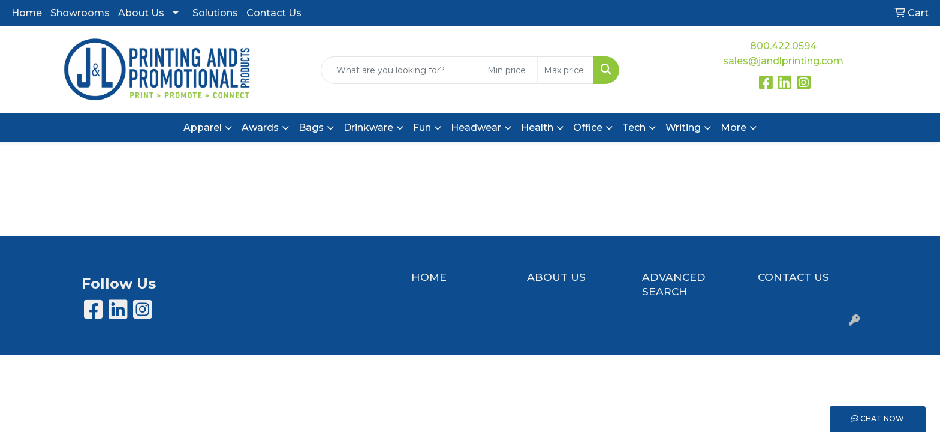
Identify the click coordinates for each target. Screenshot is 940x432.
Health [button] (537, 127)
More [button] (733, 127)
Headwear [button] (476, 127)
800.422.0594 (783, 46)
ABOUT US (556, 277)
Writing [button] (683, 127)
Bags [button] (311, 127)
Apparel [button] (202, 127)
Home (26, 13)
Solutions (215, 13)
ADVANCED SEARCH (674, 284)
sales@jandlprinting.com (783, 61)
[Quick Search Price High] (565, 70)
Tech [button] (634, 127)
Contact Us (274, 13)
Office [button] (587, 127)
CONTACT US (793, 277)
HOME (429, 277)
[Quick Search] (401, 70)
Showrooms (80, 13)
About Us (141, 13)
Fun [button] (422, 127)
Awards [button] (260, 127)
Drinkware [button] (368, 127)
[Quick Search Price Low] (509, 70)
